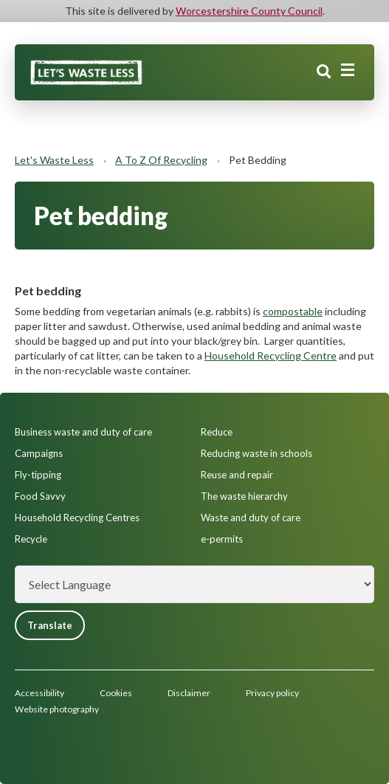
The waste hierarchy (244, 496)
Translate (49, 625)
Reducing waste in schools (256, 453)
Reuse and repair (237, 475)
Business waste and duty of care (83, 432)
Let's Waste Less (54, 160)
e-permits (222, 539)
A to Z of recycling (161, 160)
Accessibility (39, 692)
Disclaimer (189, 692)
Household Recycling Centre (270, 355)
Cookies (116, 692)
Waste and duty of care (250, 517)
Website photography (57, 709)
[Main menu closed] (347, 70)
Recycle (31, 539)
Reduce (217, 432)
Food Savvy (40, 496)
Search (324, 71)
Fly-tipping (38, 475)
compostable (293, 311)
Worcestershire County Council (249, 10)
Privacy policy (272, 692)
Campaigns (39, 453)
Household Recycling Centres (77, 517)
